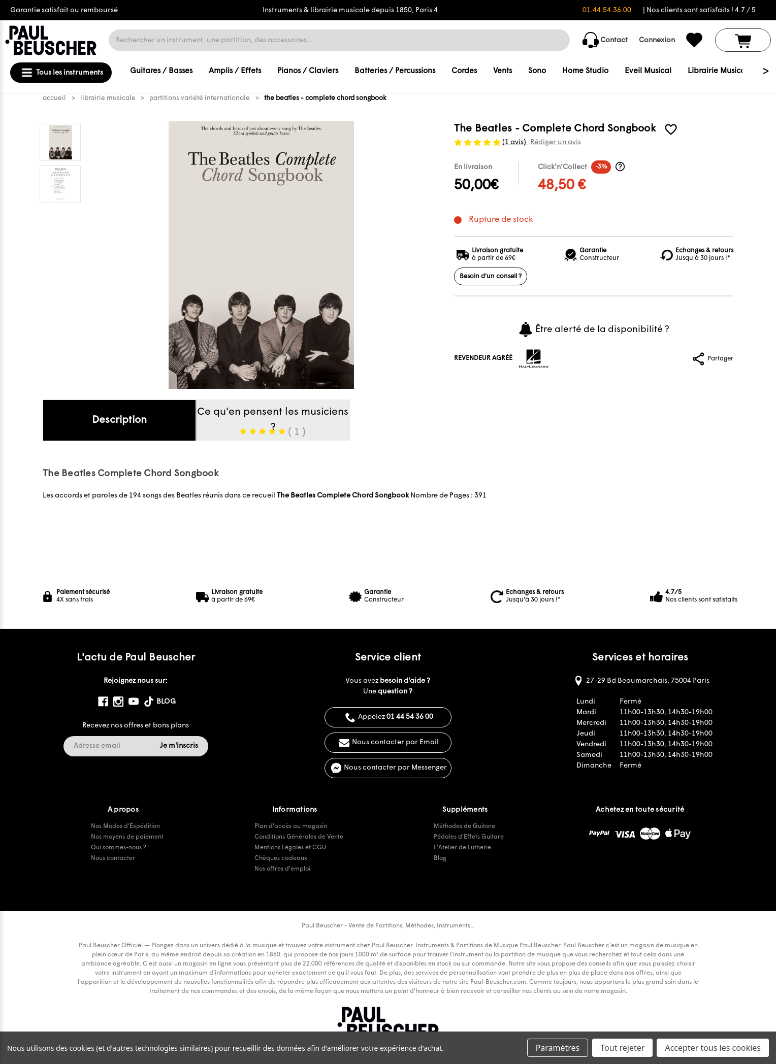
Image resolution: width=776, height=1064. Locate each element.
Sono (537, 71)
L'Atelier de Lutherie (462, 848)
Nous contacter (113, 858)
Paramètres (558, 1047)
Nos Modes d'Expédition (125, 826)
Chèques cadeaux (280, 858)
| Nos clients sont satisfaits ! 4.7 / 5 (699, 10)
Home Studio (585, 71)
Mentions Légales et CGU (290, 848)
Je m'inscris (178, 746)
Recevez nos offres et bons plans (135, 725)
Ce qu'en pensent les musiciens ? (273, 423)
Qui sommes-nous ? (118, 848)
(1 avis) (515, 142)
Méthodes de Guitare (464, 826)
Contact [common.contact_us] (605, 40)
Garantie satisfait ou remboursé (64, 10)
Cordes (464, 71)
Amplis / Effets (235, 71)
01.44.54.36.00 (607, 10)
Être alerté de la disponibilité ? (593, 329)
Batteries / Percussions (394, 71)
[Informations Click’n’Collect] (620, 166)
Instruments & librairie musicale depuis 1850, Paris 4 (350, 10)
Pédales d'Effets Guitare (469, 837)
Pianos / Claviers (307, 71)
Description (119, 420)
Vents (502, 71)
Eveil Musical (648, 71)
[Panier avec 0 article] (743, 40)
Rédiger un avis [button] (555, 142)
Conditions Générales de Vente (298, 837)
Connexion (657, 40)
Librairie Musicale (720, 71)
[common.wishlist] (694, 40)
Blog (440, 858)
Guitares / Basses (161, 71)
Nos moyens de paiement (127, 837)
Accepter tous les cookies (713, 1047)
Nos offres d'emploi (282, 869)
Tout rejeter (622, 1047)
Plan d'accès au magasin (290, 826)
